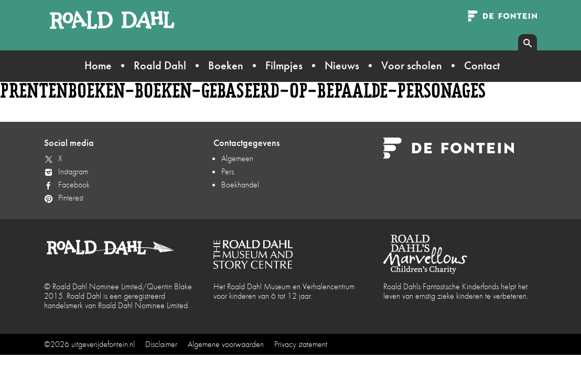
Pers (227, 171)
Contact (482, 65)
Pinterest (70, 197)
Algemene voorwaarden (226, 344)
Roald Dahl (160, 65)
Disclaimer (161, 344)
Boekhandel (240, 184)
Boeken (225, 65)
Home (98, 65)
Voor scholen (411, 65)
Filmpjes (284, 65)
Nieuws (342, 65)
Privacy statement (300, 344)
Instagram (73, 171)
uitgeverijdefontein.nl (103, 344)
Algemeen (237, 158)
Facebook (74, 184)
